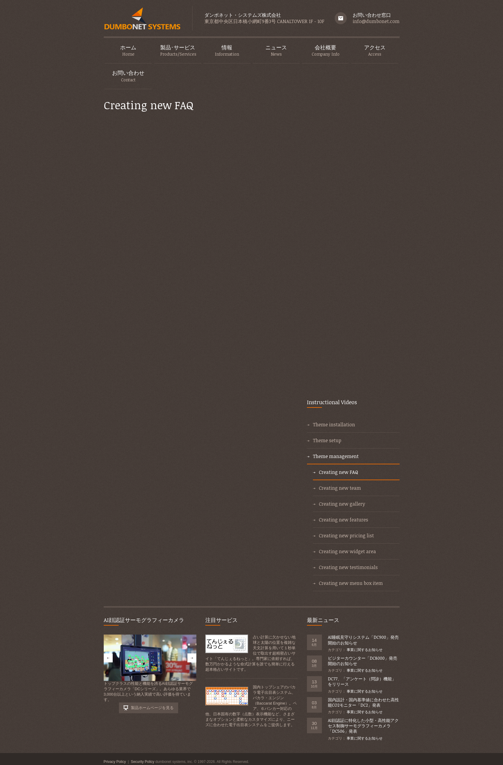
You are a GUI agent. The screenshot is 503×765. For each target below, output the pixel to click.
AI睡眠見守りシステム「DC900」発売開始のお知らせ (363, 639)
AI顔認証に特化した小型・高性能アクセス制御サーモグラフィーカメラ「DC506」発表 (363, 725)
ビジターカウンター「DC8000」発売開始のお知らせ (362, 660)
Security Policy (143, 762)
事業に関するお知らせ (365, 650)
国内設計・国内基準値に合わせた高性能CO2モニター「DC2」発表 (363, 702)
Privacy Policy (115, 762)
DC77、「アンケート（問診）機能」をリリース (362, 681)
